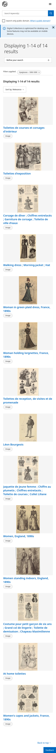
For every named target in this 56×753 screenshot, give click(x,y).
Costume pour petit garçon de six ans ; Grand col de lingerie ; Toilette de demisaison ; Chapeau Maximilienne (27, 627)
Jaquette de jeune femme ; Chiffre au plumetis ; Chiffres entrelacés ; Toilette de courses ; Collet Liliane (27, 490)
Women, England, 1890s (18, 536)
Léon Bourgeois (13, 444)
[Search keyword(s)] (25, 13)
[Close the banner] (53, 27)
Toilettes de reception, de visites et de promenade (27, 400)
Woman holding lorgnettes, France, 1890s (26, 355)
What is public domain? (40, 20)
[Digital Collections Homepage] (4, 4)
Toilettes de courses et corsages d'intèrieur (24, 129)
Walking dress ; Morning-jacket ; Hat (26, 265)
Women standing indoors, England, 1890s (26, 580)
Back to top (44, 742)
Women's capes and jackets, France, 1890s (26, 717)
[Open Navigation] (50, 4)
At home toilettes (14, 673)
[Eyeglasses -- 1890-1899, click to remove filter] (29, 72)
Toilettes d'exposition (17, 173)
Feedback (50, 750)
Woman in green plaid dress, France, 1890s (26, 309)
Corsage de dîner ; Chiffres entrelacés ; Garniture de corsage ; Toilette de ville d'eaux (27, 219)
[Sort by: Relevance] (14, 89)
